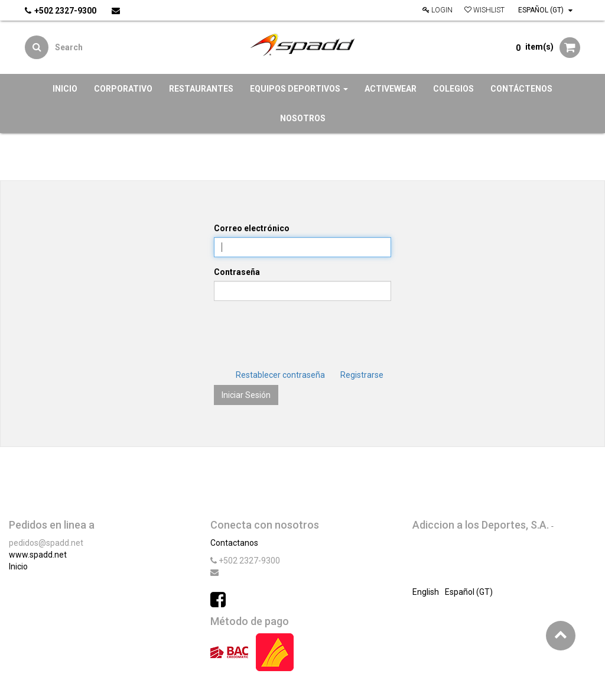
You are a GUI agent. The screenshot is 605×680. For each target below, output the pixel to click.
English (425, 592)
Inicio (18, 566)
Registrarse (361, 375)
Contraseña (237, 272)
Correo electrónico (252, 228)
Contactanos (234, 543)
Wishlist (484, 10)
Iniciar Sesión (246, 395)
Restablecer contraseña (280, 375)
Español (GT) (545, 10)
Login (437, 10)
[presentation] (303, 333)
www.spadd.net (38, 554)
